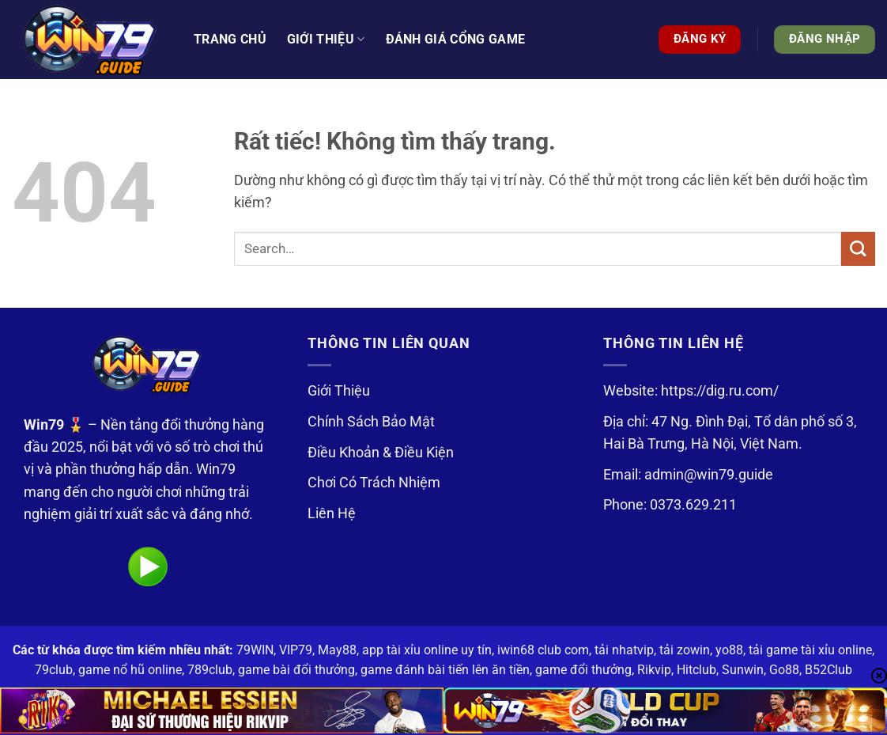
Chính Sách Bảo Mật (371, 422)
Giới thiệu (326, 39)
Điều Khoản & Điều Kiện (381, 452)
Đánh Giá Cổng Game (456, 39)
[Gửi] (858, 249)
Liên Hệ (332, 513)
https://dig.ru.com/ (720, 391)
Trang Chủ (230, 39)
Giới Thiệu (339, 391)
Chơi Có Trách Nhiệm (374, 483)
